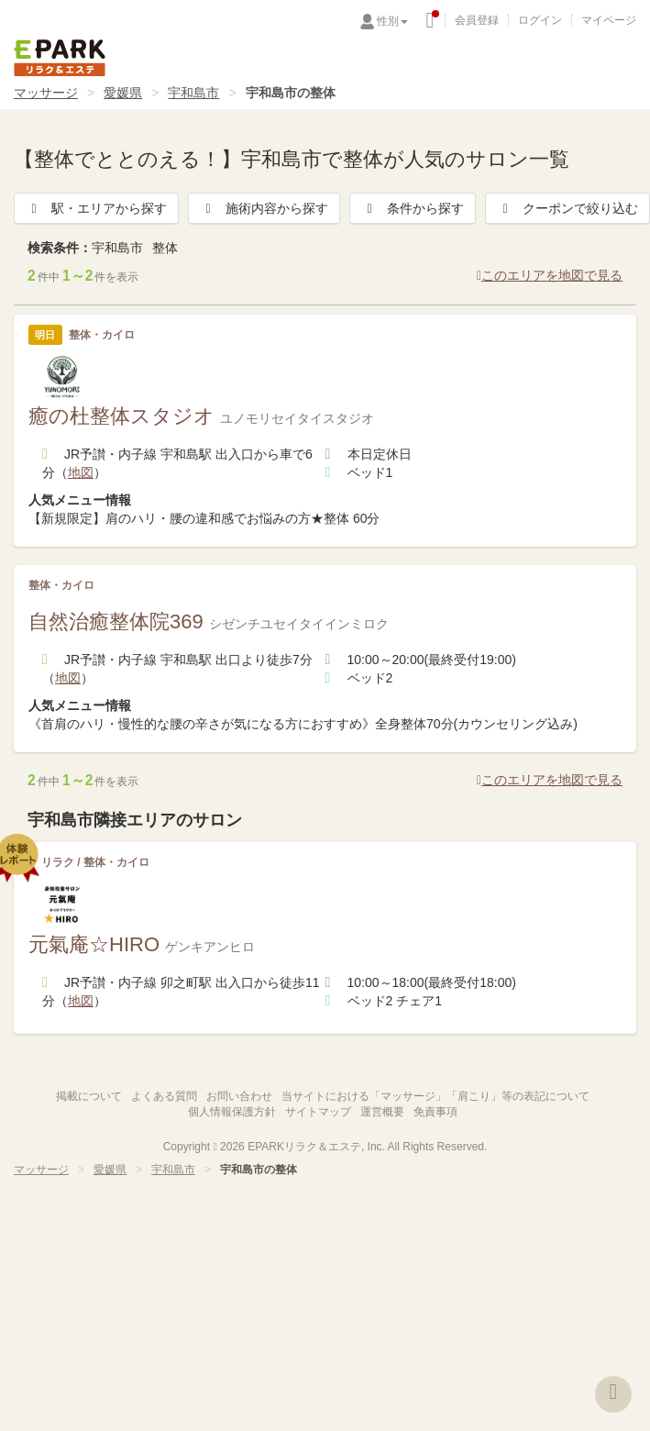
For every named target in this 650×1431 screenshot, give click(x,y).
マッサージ (46, 92)
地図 (81, 472)
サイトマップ (318, 1111)
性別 (392, 21)
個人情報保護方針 (232, 1111)
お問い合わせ (239, 1096)
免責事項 (435, 1111)
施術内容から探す (264, 208)
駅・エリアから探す (96, 208)
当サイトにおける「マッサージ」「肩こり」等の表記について (435, 1096)
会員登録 (477, 20)
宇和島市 (193, 92)
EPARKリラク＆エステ (59, 57)
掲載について (89, 1096)
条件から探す (412, 208)
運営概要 (382, 1111)
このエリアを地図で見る (549, 275)
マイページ (608, 20)
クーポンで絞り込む (567, 208)
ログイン (540, 20)
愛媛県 (123, 92)
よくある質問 (164, 1096)
